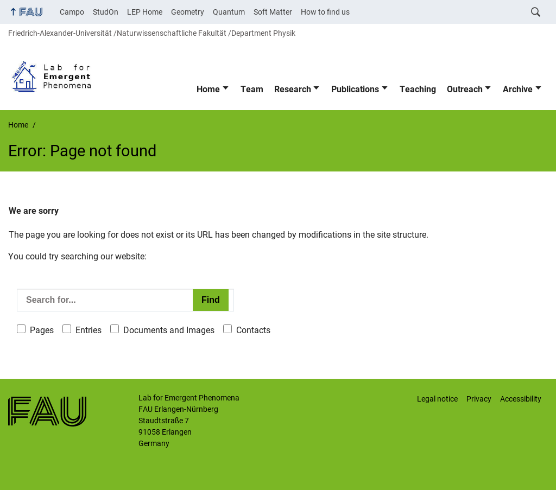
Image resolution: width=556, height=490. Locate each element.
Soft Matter (273, 12)
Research (292, 89)
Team (252, 89)
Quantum (229, 12)
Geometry (187, 12)
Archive (518, 89)
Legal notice (437, 398)
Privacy (478, 398)
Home (208, 89)
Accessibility (520, 398)
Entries (88, 330)
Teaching (418, 89)
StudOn (105, 12)
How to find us (325, 12)
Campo (72, 12)
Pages (42, 330)
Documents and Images (168, 330)
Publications (355, 89)
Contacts (253, 330)
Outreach (465, 89)
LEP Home (144, 12)
